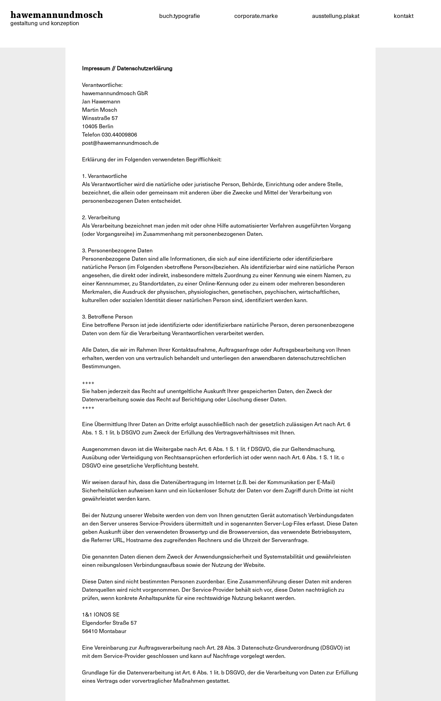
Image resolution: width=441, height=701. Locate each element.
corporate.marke (256, 15)
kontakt (403, 15)
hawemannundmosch (56, 19)
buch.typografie (179, 15)
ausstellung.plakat (335, 15)
